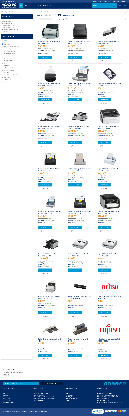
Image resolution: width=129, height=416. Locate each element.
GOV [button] (33, 5)
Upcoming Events (39, 400)
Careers (5, 397)
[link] (97, 411)
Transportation (106, 1)
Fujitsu (49, 12)
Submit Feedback (39, 395)
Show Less (4, 82)
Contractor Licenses (8, 402)
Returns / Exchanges (72, 398)
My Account (69, 395)
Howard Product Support (41, 393)
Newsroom (6, 395)
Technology (94, 1)
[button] (120, 5)
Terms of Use (6, 400)
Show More (5, 31)
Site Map (68, 400)
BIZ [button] (21, 5)
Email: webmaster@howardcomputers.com (109, 402)
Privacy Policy (6, 398)
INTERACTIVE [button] (47, 5)
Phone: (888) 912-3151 (103, 398)
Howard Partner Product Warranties (44, 398)
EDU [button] (26, 5)
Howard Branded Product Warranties (44, 397)
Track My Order (70, 397)
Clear (5, 42)
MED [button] (39, 5)
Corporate (122, 1)
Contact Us (69, 393)
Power (99, 1)
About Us (5, 393)
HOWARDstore (115, 1)
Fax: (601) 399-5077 (103, 400)
